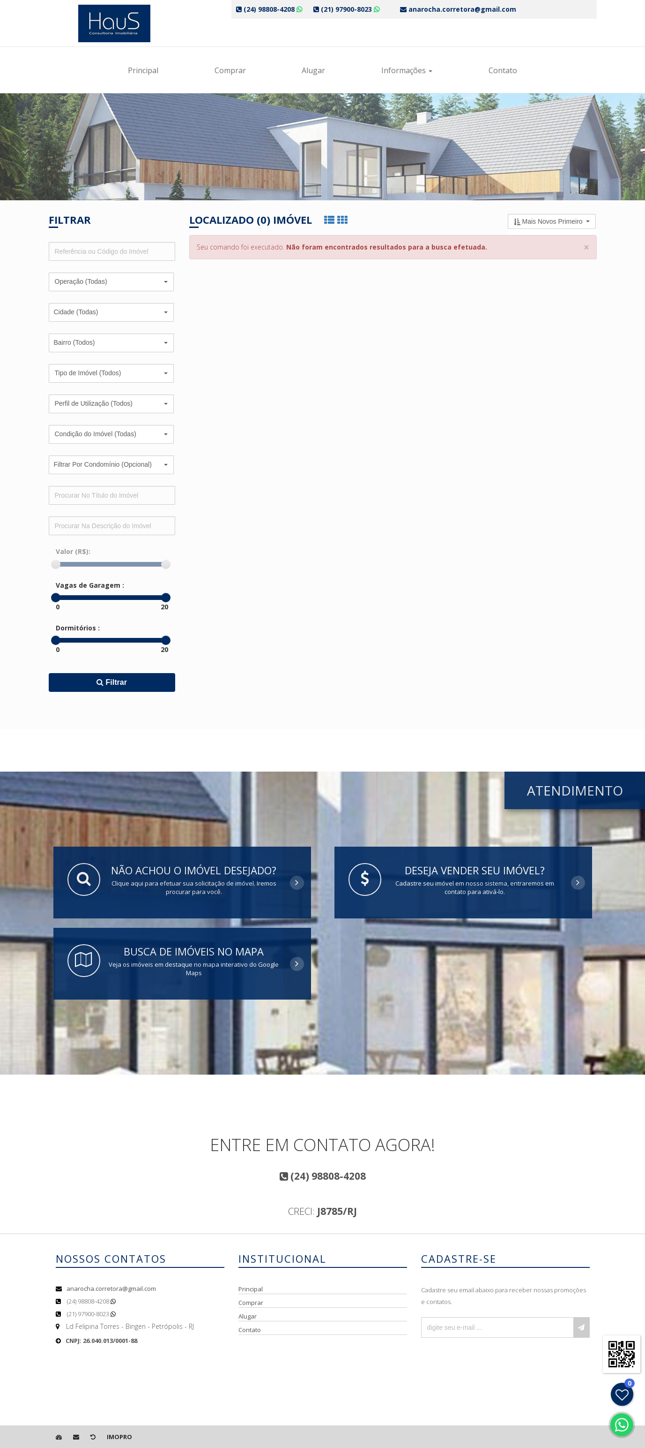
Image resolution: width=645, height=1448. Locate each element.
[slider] (55, 564)
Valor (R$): (73, 551)
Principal (143, 70)
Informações (406, 70)
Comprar (230, 70)
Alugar (313, 70)
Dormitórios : (78, 627)
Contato (503, 70)
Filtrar (111, 682)
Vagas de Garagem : (90, 585)
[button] (111, 282)
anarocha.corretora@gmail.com (111, 1288)
